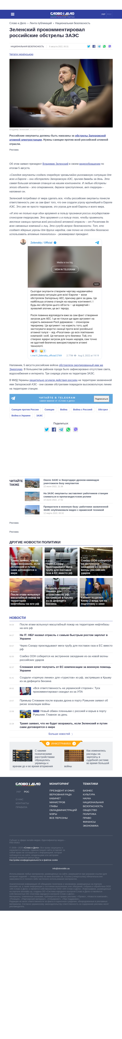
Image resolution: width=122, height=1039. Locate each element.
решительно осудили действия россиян (54, 380)
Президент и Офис (62, 872)
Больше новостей (61, 815)
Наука (87, 879)
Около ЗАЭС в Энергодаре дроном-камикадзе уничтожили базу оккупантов (74, 523)
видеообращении (89, 163)
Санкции (49, 409)
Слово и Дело (17, 23)
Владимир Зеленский (55, 163)
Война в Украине (21, 415)
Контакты (22, 884)
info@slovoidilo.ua (60, 950)
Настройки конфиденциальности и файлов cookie (33, 941)
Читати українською (21, 54)
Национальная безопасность (72, 23)
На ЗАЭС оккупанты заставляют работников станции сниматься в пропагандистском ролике (75, 537)
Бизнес (88, 872)
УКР (103, 14)
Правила (21, 888)
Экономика (90, 907)
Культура (89, 875)
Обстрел (103, 409)
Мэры (53, 895)
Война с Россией (82, 409)
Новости (17, 699)
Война (63, 409)
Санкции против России (25, 409)
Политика (89, 895)
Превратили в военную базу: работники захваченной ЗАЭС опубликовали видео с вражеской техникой (75, 550)
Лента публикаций (41, 23)
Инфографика (61, 825)
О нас (19, 880)
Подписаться (101, 399)
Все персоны (58, 899)
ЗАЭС (39, 415)
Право (87, 899)
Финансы (89, 903)
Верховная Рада (60, 875)
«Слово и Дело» (31, 929)
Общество (90, 891)
